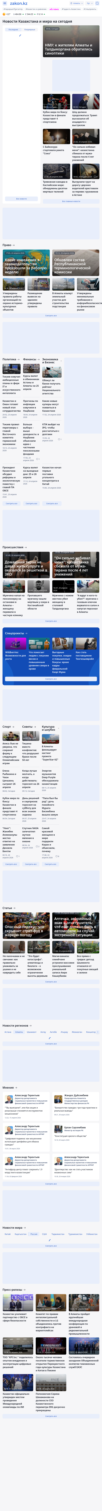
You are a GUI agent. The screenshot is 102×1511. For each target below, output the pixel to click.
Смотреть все (51, 315)
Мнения (10, 1087)
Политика (11, 359)
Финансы (31, 359)
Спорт (8, 726)
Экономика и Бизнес (52, 361)
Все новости (21, 199)
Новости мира (14, 1227)
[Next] (97, 1032)
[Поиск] (97, 3)
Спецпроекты (16, 633)
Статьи (9, 907)
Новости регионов (17, 1025)
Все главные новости (71, 201)
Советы (29, 726)
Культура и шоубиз (50, 728)
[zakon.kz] (18, 3)
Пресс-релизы (14, 1289)
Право (9, 245)
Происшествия (15, 547)
